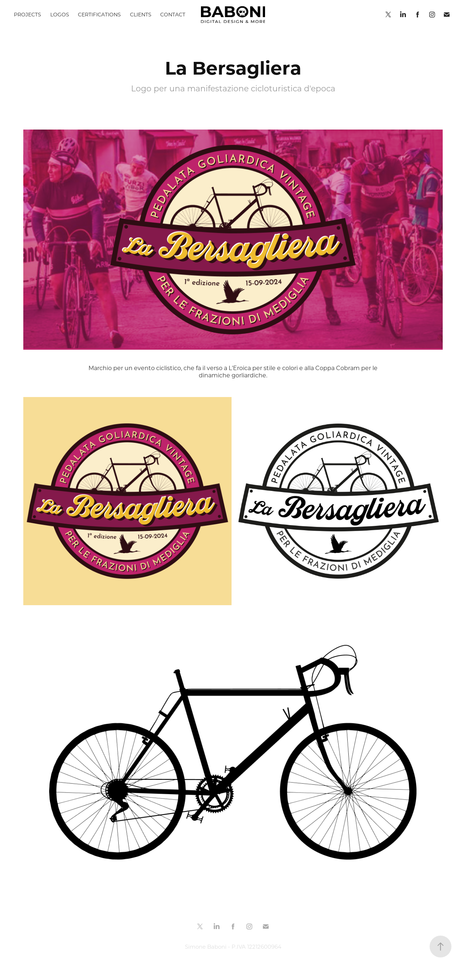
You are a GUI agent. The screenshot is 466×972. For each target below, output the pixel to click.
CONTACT (172, 14)
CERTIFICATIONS (99, 14)
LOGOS (59, 14)
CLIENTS (140, 14)
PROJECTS (27, 14)
